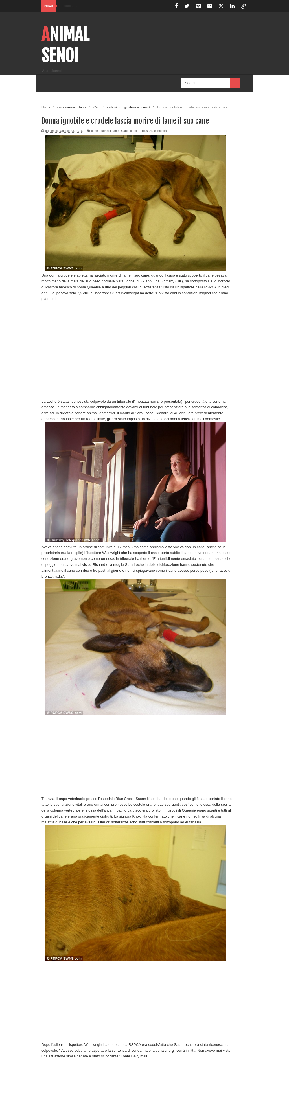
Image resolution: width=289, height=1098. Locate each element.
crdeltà (134, 130)
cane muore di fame (105, 130)
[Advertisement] (137, 347)
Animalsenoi (65, 44)
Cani (124, 130)
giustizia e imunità (154, 130)
